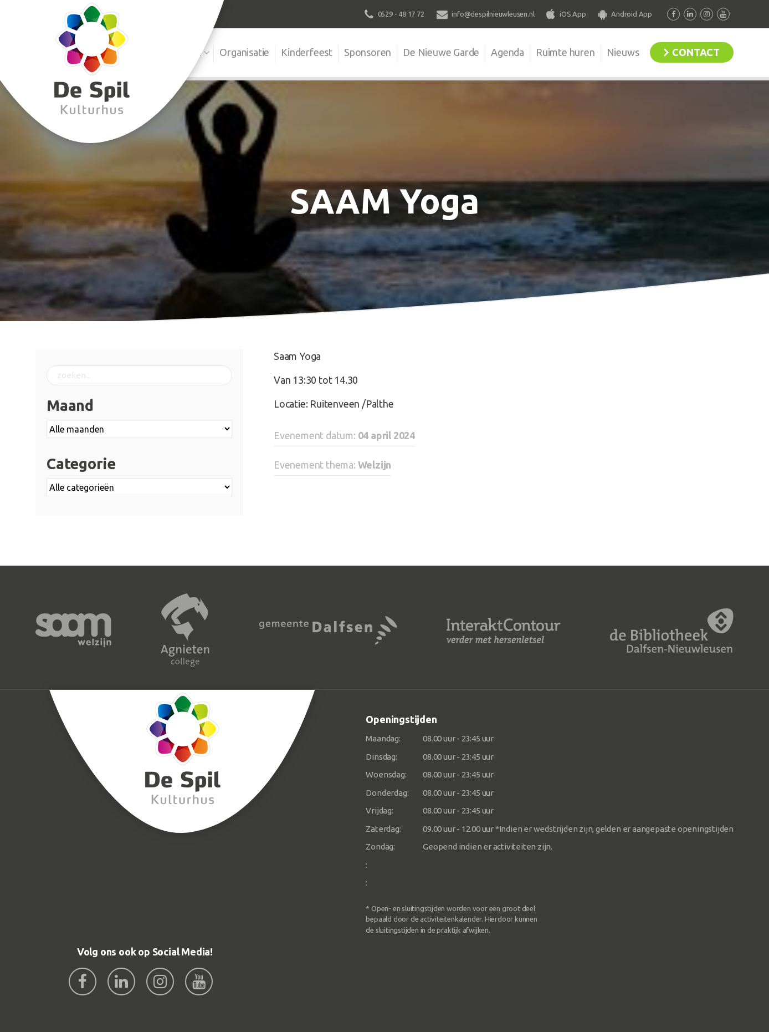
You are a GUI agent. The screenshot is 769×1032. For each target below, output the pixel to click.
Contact (696, 52)
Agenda (507, 52)
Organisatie (244, 52)
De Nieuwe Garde (441, 52)
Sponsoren (367, 52)
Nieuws (623, 52)
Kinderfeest (306, 52)
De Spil (186, 52)
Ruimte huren (565, 52)
